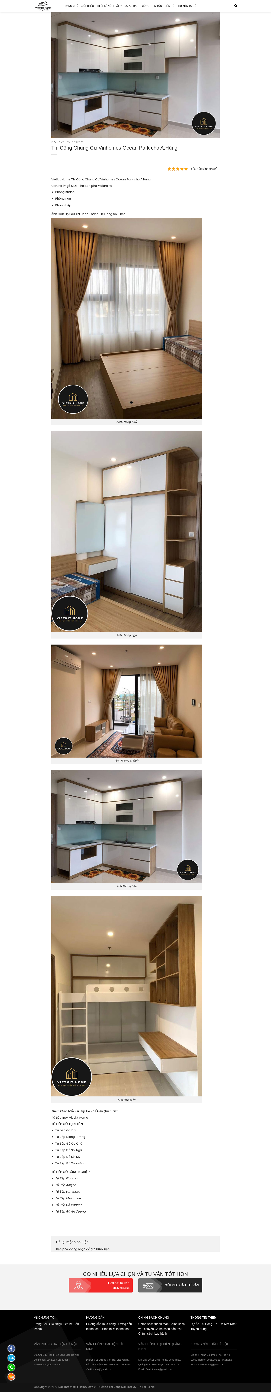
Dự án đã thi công (137, 6)
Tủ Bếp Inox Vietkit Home (69, 1117)
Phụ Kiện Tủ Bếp (187, 6)
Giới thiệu (87, 6)
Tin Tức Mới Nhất (224, 1324)
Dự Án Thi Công (201, 1324)
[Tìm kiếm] (235, 5)
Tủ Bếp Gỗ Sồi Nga (68, 1150)
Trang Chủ (70, 6)
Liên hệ (169, 6)
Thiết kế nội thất (109, 6)
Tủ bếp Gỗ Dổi (65, 1130)
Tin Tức (157, 6)
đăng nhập (77, 1249)
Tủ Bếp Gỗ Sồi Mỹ (67, 1157)
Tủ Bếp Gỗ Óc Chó (68, 1143)
